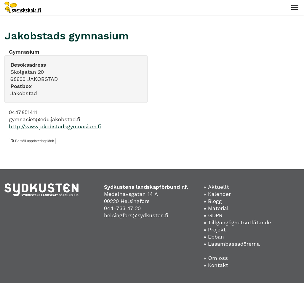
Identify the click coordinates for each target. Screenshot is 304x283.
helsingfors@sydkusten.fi (136, 215)
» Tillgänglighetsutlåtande (237, 222)
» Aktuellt (216, 187)
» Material (216, 208)
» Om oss (216, 258)
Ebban (216, 237)
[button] (295, 7)
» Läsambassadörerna (232, 244)
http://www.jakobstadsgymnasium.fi (55, 126)
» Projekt (215, 229)
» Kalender (217, 194)
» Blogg (213, 201)
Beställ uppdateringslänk (32, 141)
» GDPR (213, 215)
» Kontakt (216, 265)
